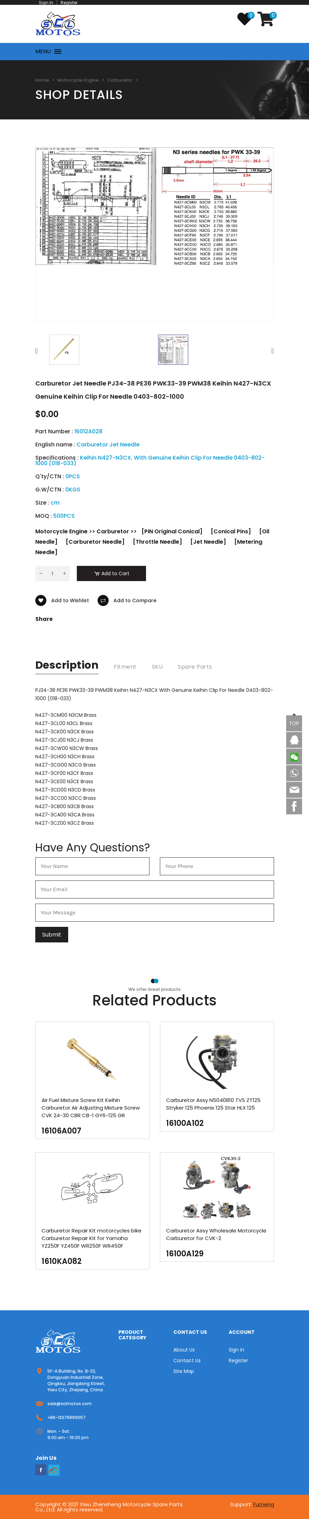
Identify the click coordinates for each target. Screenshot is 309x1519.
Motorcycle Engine (78, 80)
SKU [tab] (157, 667)
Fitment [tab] (125, 667)
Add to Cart (111, 573)
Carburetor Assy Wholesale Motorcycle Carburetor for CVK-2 (216, 1234)
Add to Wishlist (62, 600)
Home (42, 80)
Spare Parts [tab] (195, 667)
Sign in (236, 1349)
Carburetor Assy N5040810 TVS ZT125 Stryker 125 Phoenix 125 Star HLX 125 (213, 1103)
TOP (294, 723)
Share (44, 619)
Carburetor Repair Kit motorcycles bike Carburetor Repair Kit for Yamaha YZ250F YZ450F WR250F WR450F (92, 1238)
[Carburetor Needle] (95, 542)
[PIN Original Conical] (172, 531)
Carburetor (120, 80)
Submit (51, 935)
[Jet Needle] (208, 542)
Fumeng (263, 1504)
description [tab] (67, 665)
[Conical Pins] (231, 531)
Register (238, 1360)
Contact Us (187, 1360)
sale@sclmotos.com (69, 1404)
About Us (184, 1349)
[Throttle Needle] (157, 542)
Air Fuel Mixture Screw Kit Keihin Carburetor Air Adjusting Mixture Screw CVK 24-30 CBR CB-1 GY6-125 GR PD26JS (91, 1111)
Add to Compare (127, 600)
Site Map (183, 1371)
